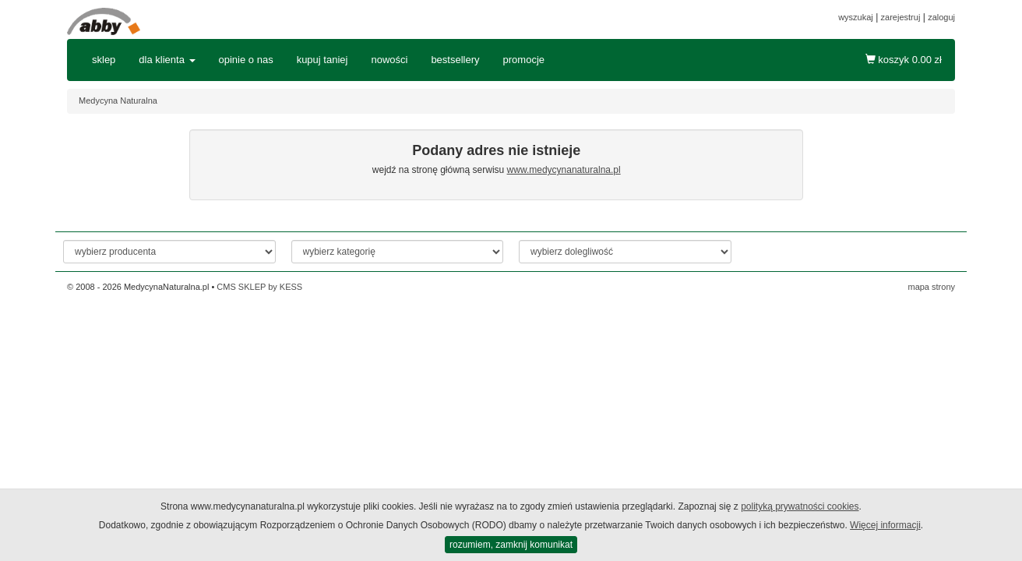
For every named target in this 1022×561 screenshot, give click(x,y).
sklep (103, 59)
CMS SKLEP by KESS (259, 286)
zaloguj (941, 17)
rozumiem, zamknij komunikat (511, 544)
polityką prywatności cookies (799, 506)
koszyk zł (903, 59)
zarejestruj (901, 17)
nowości (389, 59)
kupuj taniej (322, 59)
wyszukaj (855, 17)
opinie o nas (246, 59)
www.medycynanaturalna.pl (564, 169)
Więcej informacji (885, 525)
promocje (523, 59)
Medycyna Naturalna (118, 100)
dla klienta (167, 59)
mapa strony (931, 286)
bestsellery (455, 59)
